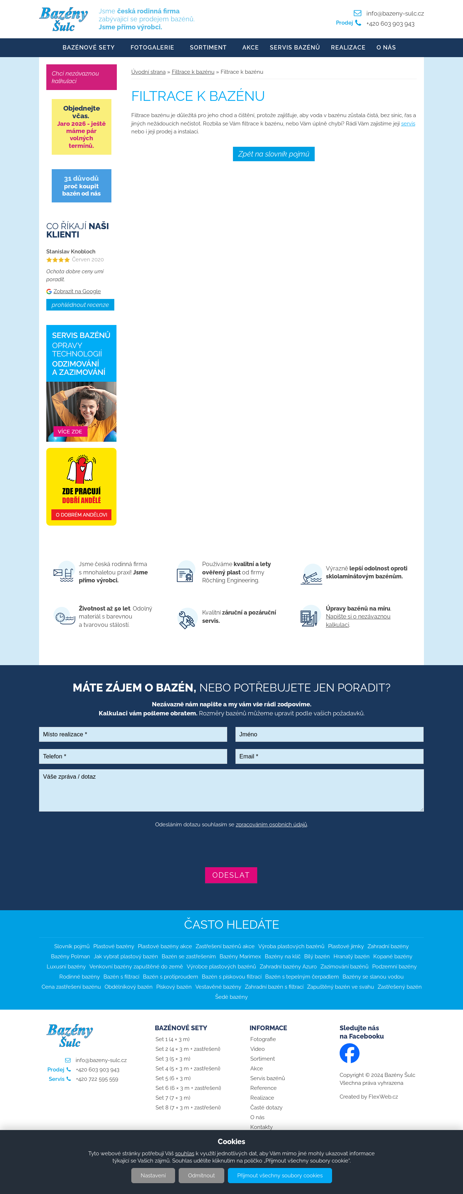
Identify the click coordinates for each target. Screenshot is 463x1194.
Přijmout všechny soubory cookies (280, 1175)
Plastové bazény (113, 946)
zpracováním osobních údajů (271, 825)
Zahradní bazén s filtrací (274, 987)
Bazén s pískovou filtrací (232, 977)
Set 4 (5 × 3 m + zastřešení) (188, 1069)
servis (408, 124)
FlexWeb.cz (383, 1097)
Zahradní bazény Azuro (288, 967)
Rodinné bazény (79, 977)
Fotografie (263, 1039)
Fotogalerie (152, 47)
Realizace (348, 47)
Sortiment (208, 47)
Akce (250, 47)
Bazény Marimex (240, 957)
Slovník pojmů (72, 946)
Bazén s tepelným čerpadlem (302, 977)
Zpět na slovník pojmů (273, 154)
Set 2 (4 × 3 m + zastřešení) (188, 1049)
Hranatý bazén (352, 957)
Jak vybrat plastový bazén (126, 957)
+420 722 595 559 (96, 1079)
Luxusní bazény (66, 967)
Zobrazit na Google (77, 291)
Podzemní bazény (394, 967)
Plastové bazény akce (165, 946)
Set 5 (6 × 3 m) (173, 1078)
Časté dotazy (266, 1108)
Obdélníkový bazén (129, 987)
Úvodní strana (148, 72)
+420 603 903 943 (390, 23)
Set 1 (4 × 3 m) (173, 1039)
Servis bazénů (295, 47)
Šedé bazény (231, 997)
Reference (263, 1088)
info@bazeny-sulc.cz (395, 13)
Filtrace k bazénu (193, 72)
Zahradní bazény (388, 946)
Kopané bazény (392, 957)
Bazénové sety (89, 47)
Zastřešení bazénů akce (225, 946)
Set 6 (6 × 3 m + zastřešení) (188, 1088)
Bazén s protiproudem (170, 977)
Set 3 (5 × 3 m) (173, 1059)
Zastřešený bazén (400, 987)
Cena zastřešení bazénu (71, 987)
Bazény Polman (70, 957)
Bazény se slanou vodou (373, 977)
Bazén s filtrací (121, 977)
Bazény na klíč (283, 957)
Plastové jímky (346, 946)
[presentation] (231, 849)
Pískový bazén (174, 987)
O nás (386, 47)
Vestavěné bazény (218, 987)
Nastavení (153, 1175)
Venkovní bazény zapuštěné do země (136, 967)
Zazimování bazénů (344, 967)
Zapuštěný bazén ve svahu (340, 987)
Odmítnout (201, 1175)
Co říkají (77, 230)
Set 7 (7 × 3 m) (173, 1098)
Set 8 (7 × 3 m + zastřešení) (188, 1108)
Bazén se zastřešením (189, 957)
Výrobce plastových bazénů (221, 967)
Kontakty (261, 1127)
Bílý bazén (317, 957)
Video (257, 1049)
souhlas (184, 1153)
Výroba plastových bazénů (291, 946)
